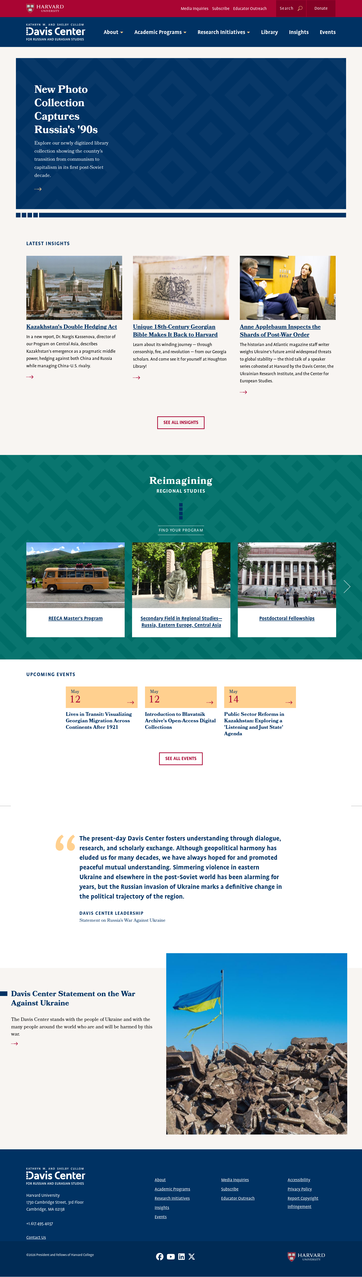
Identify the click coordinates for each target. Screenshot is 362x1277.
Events (328, 32)
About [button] (111, 32)
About (160, 1180)
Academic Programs (172, 1189)
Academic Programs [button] (158, 32)
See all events (180, 758)
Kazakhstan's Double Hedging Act (71, 327)
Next (344, 586)
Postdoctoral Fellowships (287, 618)
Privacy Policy (300, 1189)
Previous (13, 586)
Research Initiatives (172, 1198)
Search (286, 8)
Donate (321, 8)
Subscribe (220, 8)
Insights (299, 32)
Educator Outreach (250, 8)
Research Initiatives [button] (221, 32)
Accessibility (299, 1180)
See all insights (180, 422)
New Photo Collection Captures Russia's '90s (66, 111)
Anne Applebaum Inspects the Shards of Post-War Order (280, 331)
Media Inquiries (194, 8)
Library (269, 32)
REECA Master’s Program (75, 618)
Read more (74, 189)
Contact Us (36, 1237)
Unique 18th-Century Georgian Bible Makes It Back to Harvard (175, 331)
